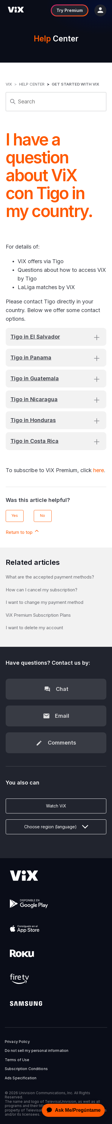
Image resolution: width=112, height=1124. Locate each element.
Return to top (23, 531)
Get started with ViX (75, 84)
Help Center (32, 84)
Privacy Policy (17, 1042)
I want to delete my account (34, 627)
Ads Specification (20, 1078)
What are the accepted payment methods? (50, 577)
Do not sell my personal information (36, 1051)
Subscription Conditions (26, 1069)
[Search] (56, 101)
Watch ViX (56, 805)
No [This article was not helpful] (42, 515)
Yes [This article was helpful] (14, 515)
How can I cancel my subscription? (41, 590)
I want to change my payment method (44, 602)
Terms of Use (17, 1060)
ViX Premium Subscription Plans (38, 615)
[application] (71, 1110)
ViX (9, 84)
